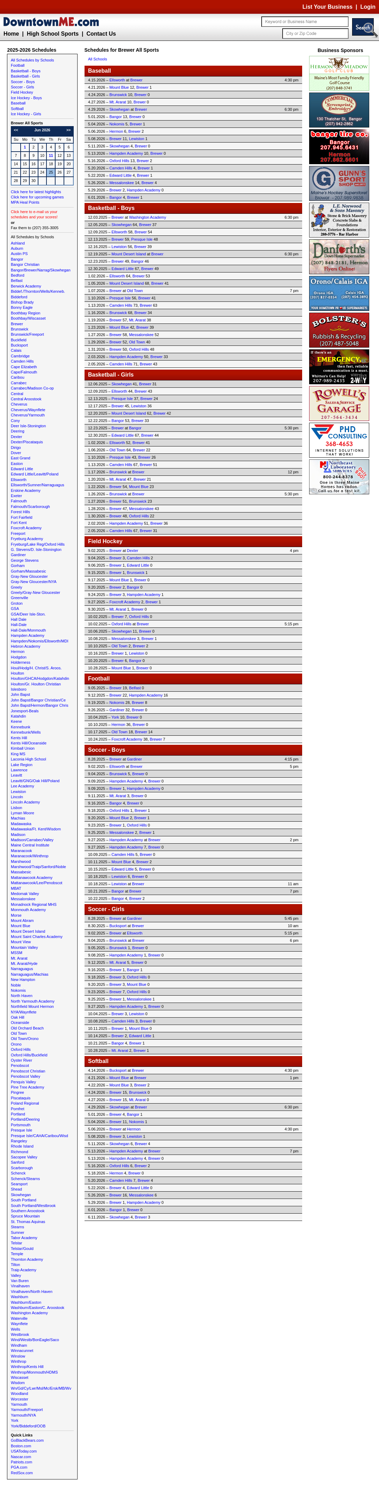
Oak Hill (17, 1017)
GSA (15, 608)
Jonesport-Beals (25, 711)
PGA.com (19, 1467)
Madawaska (21, 824)
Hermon (17, 651)
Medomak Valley (25, 894)
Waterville (19, 1318)
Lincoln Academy (25, 802)
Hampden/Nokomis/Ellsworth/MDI (39, 641)
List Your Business (327, 7)
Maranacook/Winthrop (30, 856)
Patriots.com (21, 1462)
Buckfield (19, 340)
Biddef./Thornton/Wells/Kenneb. (38, 291)
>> (68, 130)
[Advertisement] (341, 601)
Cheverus (19, 404)
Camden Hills (22, 361)
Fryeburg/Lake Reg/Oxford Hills (38, 544)
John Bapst (20, 694)
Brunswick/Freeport (27, 334)
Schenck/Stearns (25, 1179)
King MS (18, 754)
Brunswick (19, 329)
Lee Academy (22, 786)
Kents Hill (19, 738)
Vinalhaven (20, 1286)
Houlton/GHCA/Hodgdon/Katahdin (40, 678)
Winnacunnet (22, 1350)
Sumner (17, 1232)
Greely (16, 587)
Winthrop (18, 1361)
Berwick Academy (26, 286)
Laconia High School (28, 759)
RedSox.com (22, 1473)
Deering (17, 431)
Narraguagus (22, 969)
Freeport (18, 533)
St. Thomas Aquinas (28, 1222)
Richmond (19, 1152)
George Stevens (25, 560)
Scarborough (22, 1168)
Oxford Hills (21, 1049)
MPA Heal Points (25, 202)
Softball (17, 109)
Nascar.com (21, 1457)
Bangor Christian (25, 264)
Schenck (18, 1173)
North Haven (21, 996)
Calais (16, 350)
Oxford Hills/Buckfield (29, 1055)
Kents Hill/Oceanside (28, 743)
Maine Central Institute (30, 845)
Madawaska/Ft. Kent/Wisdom (36, 829)
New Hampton (23, 979)
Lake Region (21, 765)
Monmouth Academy (28, 910)
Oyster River (21, 1060)
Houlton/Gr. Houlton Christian (36, 684)
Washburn (19, 1297)
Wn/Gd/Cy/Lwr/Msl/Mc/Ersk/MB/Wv (41, 1388)
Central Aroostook (26, 399)
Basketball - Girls (25, 76)
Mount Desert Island (28, 931)
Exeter (16, 496)
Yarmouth (19, 1404)
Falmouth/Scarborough (30, 506)
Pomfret (17, 1109)
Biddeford (19, 297)
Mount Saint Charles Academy (37, 936)
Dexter (16, 437)
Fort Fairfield (21, 517)
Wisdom (18, 1383)
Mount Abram (22, 920)
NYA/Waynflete (23, 1012)
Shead (16, 1189)
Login (368, 7)
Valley (16, 1275)
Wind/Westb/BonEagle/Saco (35, 1340)
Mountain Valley (24, 947)
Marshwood (21, 861)
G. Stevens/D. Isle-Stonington (36, 549)
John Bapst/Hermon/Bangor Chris (39, 705)
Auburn (17, 248)
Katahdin (18, 716)
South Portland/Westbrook (33, 1205)
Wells (15, 1329)
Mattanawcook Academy (31, 877)
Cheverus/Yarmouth (28, 415)
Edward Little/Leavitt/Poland (34, 474)
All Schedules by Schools (32, 60)
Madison (18, 834)
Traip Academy (23, 1270)
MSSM (16, 953)
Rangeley (19, 1141)
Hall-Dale (19, 625)
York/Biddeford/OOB (28, 1426)
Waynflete (19, 1324)
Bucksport (19, 345)
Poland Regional (25, 1103)
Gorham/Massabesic (28, 571)
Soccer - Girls (22, 87)
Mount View (21, 942)
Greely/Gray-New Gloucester (35, 592)
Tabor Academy (24, 1238)
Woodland (19, 1393)
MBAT (16, 888)
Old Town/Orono (24, 1038)
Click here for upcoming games (37, 197)
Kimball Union (23, 748)
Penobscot (20, 1065)
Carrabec (19, 383)
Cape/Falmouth (24, 372)
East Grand (20, 458)
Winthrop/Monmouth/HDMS (34, 1372)
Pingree (17, 1092)
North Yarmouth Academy (32, 1001)
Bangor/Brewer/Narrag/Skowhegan (41, 270)
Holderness (20, 662)
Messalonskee (23, 899)
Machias (18, 818)
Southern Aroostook (28, 1211)
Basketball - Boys (26, 71)
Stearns (17, 1227)
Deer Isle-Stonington (28, 426)
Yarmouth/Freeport (27, 1409)
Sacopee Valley (24, 1157)
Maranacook (21, 851)
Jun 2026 (42, 130)
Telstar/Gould (22, 1248)
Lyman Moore (22, 813)
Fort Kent (19, 523)
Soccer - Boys (23, 82)
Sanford (17, 1162)
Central (17, 394)
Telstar (16, 1243)
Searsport (19, 1184)
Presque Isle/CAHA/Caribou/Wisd (39, 1136)
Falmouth (19, 501)
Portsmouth (20, 1125)
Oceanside (20, 1022)
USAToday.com (24, 1451)
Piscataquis (20, 1098)
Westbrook (20, 1334)
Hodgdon (19, 657)
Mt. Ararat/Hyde (24, 963)
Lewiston (18, 792)
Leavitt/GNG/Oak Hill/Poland (35, 781)
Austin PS (19, 254)
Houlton (17, 673)
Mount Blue (20, 926)
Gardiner (18, 555)
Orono (16, 1044)
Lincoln (17, 797)
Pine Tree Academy (27, 1087)
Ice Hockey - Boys (26, 98)
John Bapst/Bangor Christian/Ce (38, 700)
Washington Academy (29, 1313)
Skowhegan (21, 1195)
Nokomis (18, 990)
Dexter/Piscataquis (27, 442)
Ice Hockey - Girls (26, 114)
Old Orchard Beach (27, 1028)
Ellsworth (19, 480)
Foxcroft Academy (26, 528)
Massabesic (21, 872)
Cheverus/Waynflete (28, 410)
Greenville (19, 598)
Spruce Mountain (25, 1216)
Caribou (17, 377)
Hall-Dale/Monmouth (28, 630)
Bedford (17, 275)
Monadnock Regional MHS (34, 904)
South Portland (23, 1200)
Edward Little (22, 469)
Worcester (19, 1399)
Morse (16, 915)
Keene (16, 721)
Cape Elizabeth (24, 367)
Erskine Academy (26, 490)
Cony (15, 421)
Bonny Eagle (21, 307)
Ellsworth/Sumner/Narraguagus (37, 485)
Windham (19, 1345)
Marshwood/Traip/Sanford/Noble (38, 867)
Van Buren (20, 1281)
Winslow (18, 1356)
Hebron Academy (25, 646)
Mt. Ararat (19, 958)
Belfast (17, 280)
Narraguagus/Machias (30, 974)
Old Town (19, 1033)
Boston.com (21, 1446)
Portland (18, 1114)
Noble (16, 985)
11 (51, 155)
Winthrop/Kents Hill (27, 1367)
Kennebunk (20, 727)
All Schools (97, 59)
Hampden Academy (27, 635)
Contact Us (101, 34)
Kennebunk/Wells (26, 732)
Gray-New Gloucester (29, 576)
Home (11, 34)
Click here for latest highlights (36, 192)
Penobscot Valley (25, 1076)
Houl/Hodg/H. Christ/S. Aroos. (36, 668)
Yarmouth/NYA (23, 1415)
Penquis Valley (23, 1082)
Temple (17, 1254)
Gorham (18, 565)
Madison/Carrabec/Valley (32, 840)
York (15, 1420)
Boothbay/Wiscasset (28, 318)
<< (16, 130)
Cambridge (20, 356)
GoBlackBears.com (27, 1440)
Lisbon (16, 808)
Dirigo (16, 447)
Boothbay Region (25, 313)
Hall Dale (19, 619)
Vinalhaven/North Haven (31, 1291)
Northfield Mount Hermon (32, 1006)
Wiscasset (19, 1377)
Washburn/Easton (26, 1302)
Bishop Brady (22, 302)
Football (17, 65)
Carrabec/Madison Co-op (32, 388)
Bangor (17, 259)
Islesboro (19, 689)
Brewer (17, 324)
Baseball (18, 103)
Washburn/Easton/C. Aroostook (37, 1307)
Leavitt (16, 775)
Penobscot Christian (28, 1071)
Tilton (15, 1265)
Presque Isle (21, 1130)
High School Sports (53, 34)
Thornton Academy (27, 1259)
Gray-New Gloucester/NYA (34, 582)
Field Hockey (22, 92)
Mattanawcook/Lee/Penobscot (36, 883)
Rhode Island (22, 1146)
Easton (17, 463)
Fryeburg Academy (27, 539)
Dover (16, 453)
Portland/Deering (25, 1119)
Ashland (18, 243)
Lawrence (19, 770)
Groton (17, 603)
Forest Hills (20, 512)
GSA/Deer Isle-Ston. (28, 614)
